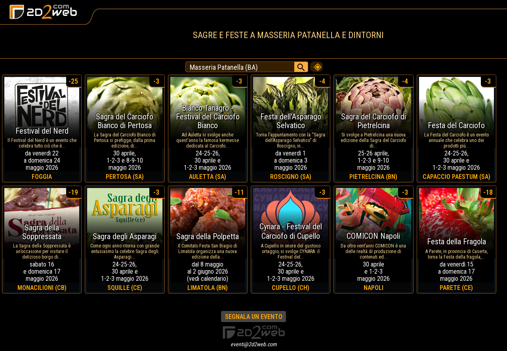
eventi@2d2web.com (254, 344)
